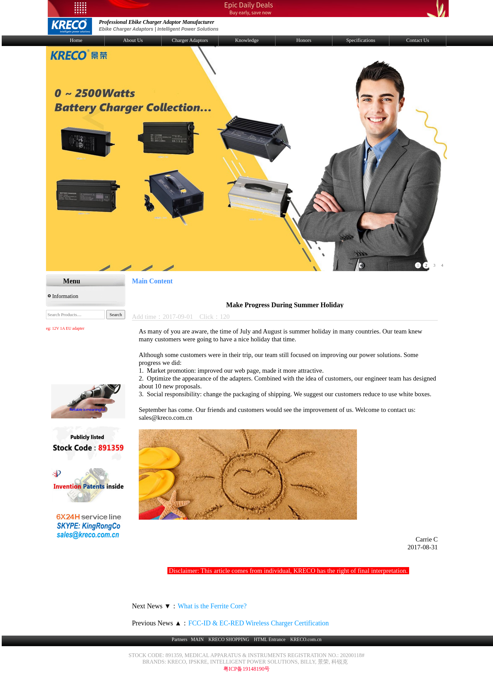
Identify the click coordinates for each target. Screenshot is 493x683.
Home (76, 40)
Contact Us (417, 40)
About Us (133, 40)
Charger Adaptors (190, 40)
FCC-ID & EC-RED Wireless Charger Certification (258, 623)
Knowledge (246, 40)
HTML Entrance (269, 639)
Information (63, 296)
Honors (303, 40)
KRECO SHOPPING (228, 639)
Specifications (360, 40)
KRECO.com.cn (306, 639)
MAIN (197, 639)
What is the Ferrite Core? (212, 606)
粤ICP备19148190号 (246, 669)
